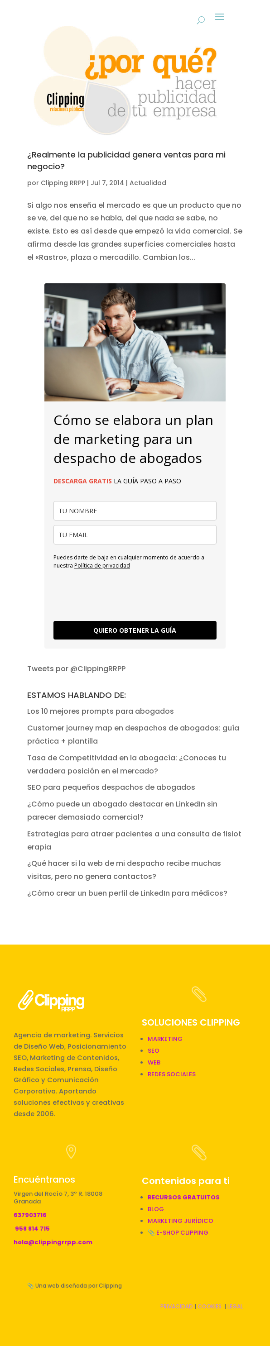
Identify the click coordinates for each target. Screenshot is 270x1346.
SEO (153, 1050)
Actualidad (148, 182)
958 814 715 (32, 1228)
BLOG (156, 1209)
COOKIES (210, 1306)
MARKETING (165, 1039)
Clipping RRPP (63, 182)
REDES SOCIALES (172, 1074)
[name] (135, 510)
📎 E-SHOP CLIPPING (179, 1232)
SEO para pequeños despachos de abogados (111, 787)
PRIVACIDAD (176, 1306)
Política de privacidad (102, 565)
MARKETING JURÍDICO (180, 1221)
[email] (135, 534)
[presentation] (122, 594)
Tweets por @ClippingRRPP (76, 668)
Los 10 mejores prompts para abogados (100, 711)
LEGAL (235, 1306)
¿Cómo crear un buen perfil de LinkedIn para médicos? (127, 893)
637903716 (30, 1215)
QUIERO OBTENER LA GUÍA (134, 630)
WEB (154, 1062)
